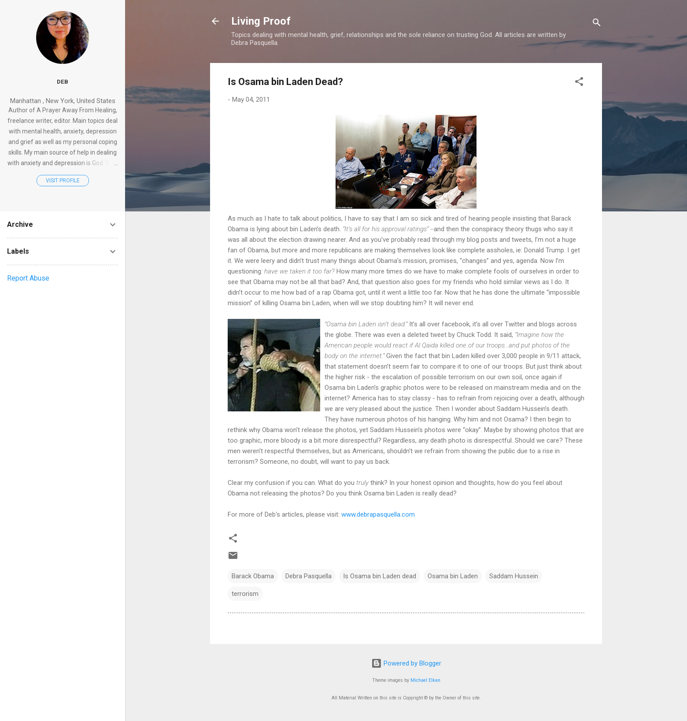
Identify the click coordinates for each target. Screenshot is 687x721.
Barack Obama (253, 576)
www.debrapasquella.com (378, 514)
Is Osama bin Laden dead (379, 576)
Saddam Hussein (513, 576)
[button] (579, 83)
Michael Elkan (425, 680)
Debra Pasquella (308, 576)
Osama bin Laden (453, 576)
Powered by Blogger (406, 663)
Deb (62, 81)
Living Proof (261, 21)
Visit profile (63, 180)
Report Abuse (28, 278)
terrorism (245, 594)
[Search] (596, 24)
